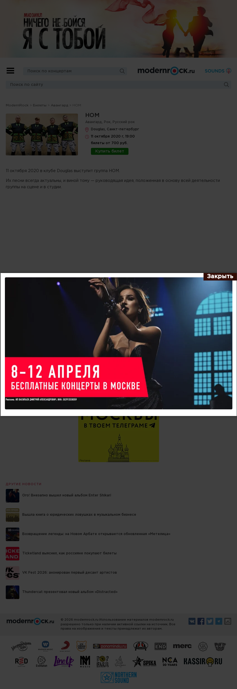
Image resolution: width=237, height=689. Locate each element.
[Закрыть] (220, 277)
